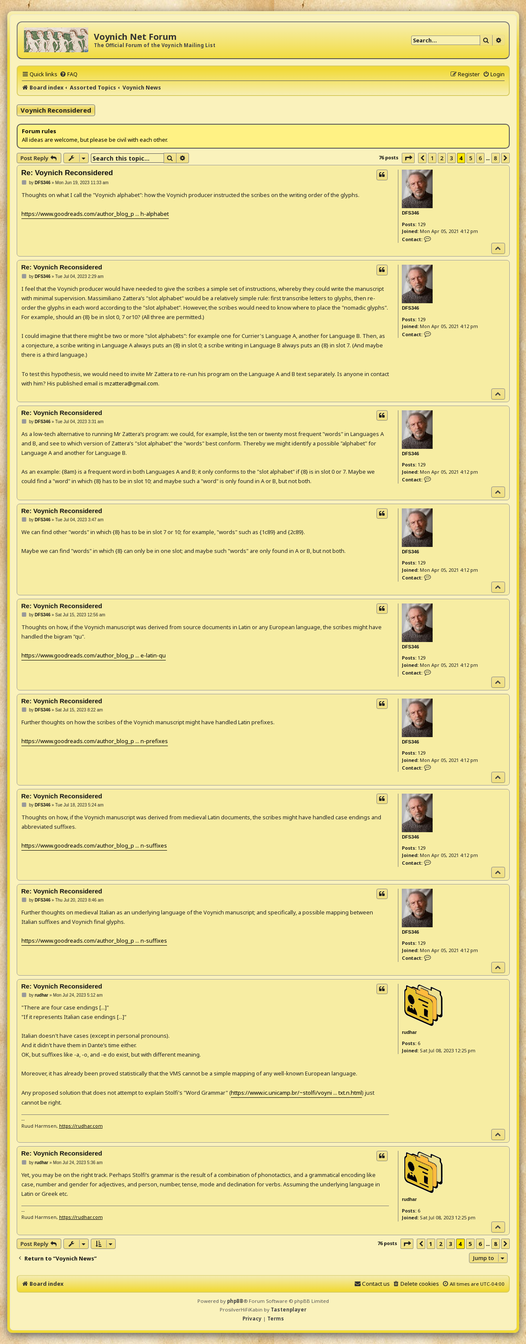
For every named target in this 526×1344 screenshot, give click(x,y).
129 (421, 224)
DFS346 (410, 212)
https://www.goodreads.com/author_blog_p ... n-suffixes (94, 845)
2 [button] (441, 158)
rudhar (409, 1032)
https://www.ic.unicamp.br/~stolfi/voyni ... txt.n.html (296, 1092)
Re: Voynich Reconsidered (67, 173)
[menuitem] (69, 74)
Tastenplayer (288, 1309)
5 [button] (470, 158)
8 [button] (495, 158)
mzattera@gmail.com (131, 383)
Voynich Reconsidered (56, 110)
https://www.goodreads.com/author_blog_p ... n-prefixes (94, 741)
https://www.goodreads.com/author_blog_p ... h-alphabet (95, 214)
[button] (408, 158)
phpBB (235, 1301)
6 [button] (480, 158)
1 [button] (431, 158)
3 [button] (451, 158)
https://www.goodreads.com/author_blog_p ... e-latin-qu (93, 655)
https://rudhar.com (81, 1126)
